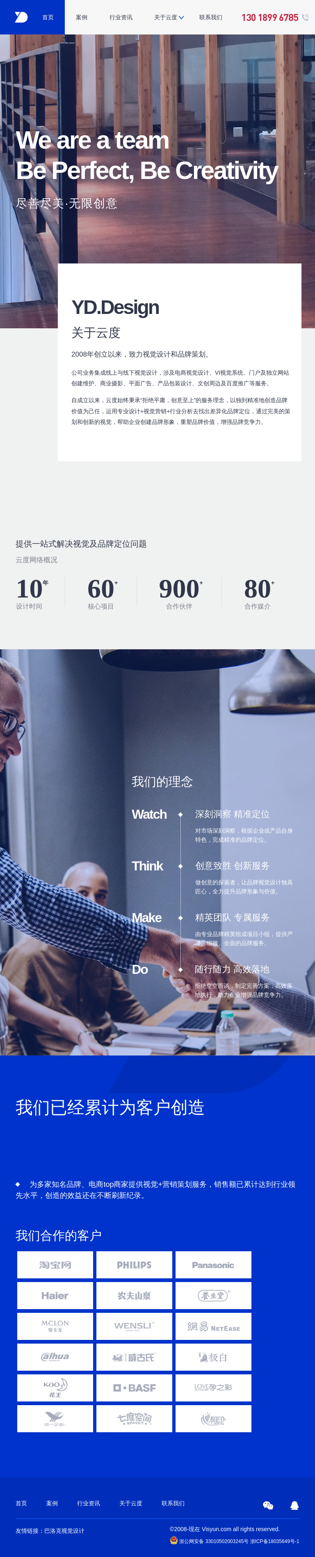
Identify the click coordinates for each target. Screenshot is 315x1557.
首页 (48, 17)
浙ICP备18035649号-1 (274, 1541)
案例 (81, 17)
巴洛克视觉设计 (64, 1530)
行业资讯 (121, 17)
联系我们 (210, 17)
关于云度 (165, 17)
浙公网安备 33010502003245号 (209, 1540)
